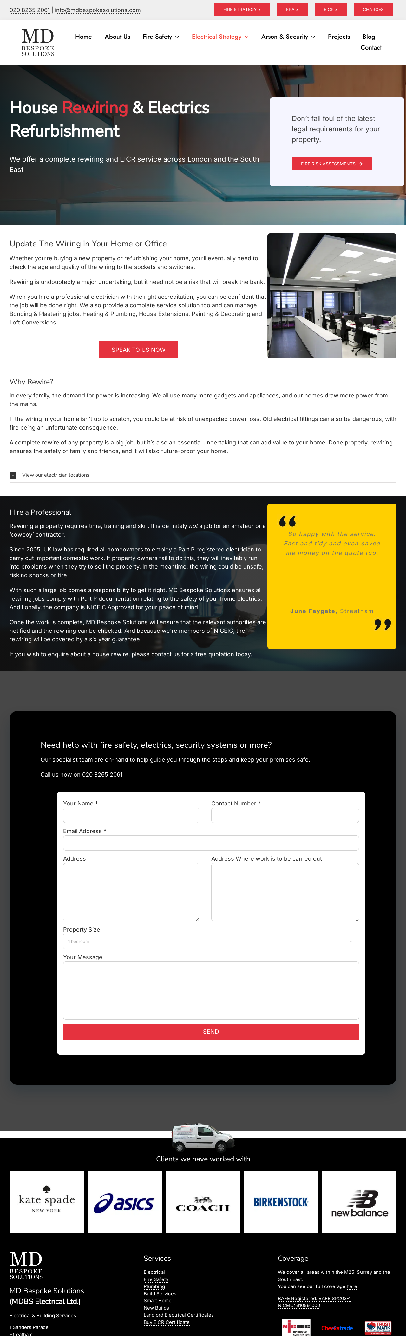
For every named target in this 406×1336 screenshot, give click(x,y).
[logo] (38, 29)
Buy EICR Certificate (167, 1322)
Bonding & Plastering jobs (44, 314)
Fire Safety (156, 1279)
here (352, 1286)
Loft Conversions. (34, 322)
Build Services (160, 1294)
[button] (203, 475)
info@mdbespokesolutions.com (98, 10)
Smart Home (158, 1301)
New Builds (156, 1308)
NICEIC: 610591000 (299, 1305)
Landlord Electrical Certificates (179, 1315)
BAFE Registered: (315, 1298)
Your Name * (131, 809)
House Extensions (163, 314)
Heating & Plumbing (109, 314)
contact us (165, 654)
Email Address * (211, 837)
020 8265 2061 (30, 10)
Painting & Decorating (221, 314)
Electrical (154, 1272)
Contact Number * (285, 809)
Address (131, 875)
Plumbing (154, 1286)
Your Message (211, 973)
